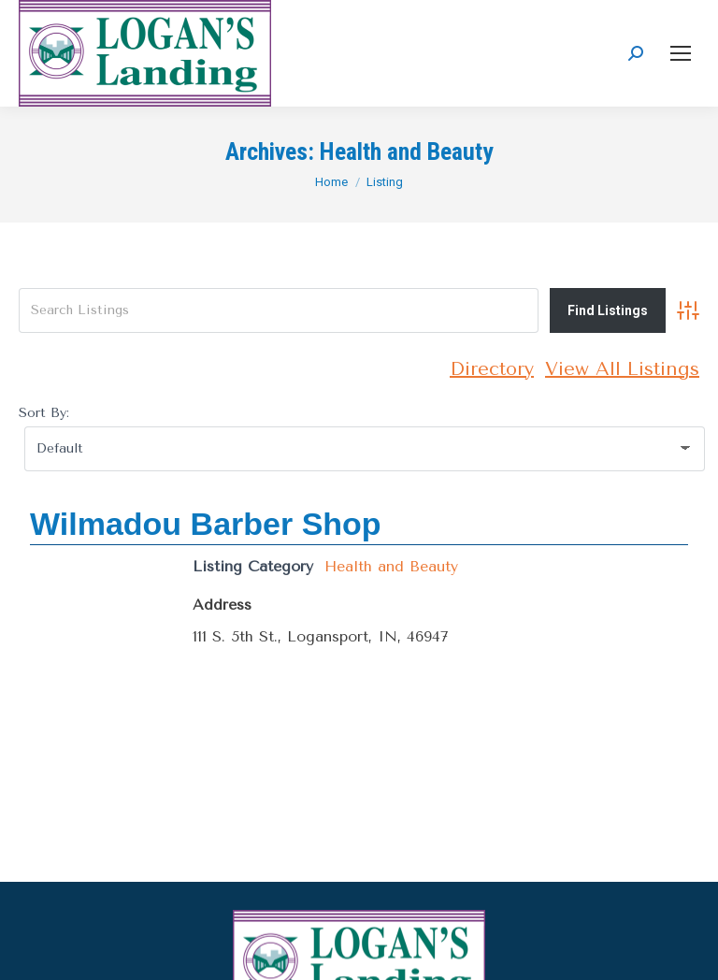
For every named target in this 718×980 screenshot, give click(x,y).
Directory (492, 369)
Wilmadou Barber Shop (205, 523)
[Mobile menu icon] (680, 53)
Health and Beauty (391, 566)
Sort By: (44, 413)
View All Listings (622, 369)
